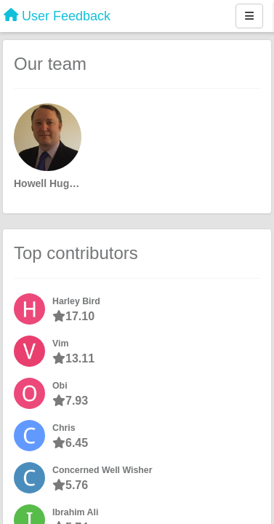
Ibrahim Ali (75, 512)
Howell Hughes (47, 183)
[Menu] (249, 16)
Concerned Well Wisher (102, 470)
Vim (60, 343)
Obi (60, 386)
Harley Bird (76, 301)
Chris (64, 428)
